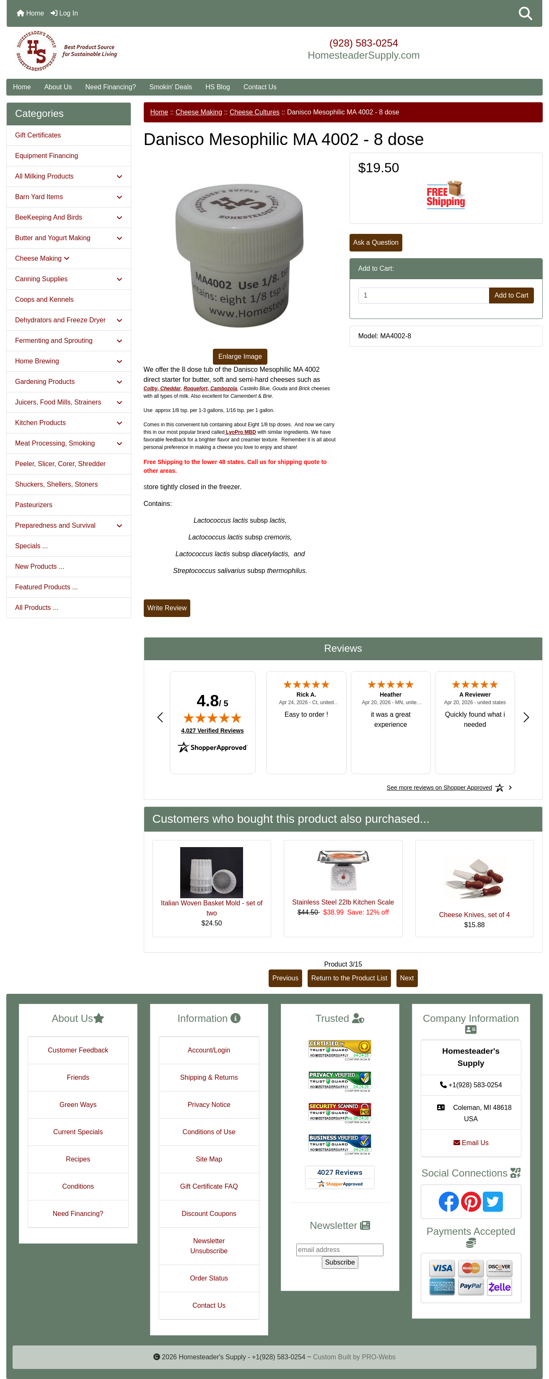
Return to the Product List (349, 978)
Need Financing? (110, 87)
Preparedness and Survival (68, 525)
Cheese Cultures (255, 112)
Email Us (471, 1142)
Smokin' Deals (170, 87)
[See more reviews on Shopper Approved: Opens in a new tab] (439, 787)
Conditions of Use (209, 1131)
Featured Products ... (46, 587)
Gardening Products (68, 381)
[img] (212, 717)
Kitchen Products (68, 422)
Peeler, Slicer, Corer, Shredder (60, 463)
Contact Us (260, 87)
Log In (64, 13)
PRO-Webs (379, 1357)
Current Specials (78, 1131)
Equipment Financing (46, 155)
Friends (78, 1077)
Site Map (209, 1159)
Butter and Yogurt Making (68, 237)
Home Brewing (68, 361)
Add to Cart (511, 295)
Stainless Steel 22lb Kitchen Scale (343, 902)
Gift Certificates (38, 135)
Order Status (209, 1278)
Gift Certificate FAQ (209, 1186)
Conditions (78, 1186)
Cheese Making (199, 112)
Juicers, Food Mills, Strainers (68, 402)
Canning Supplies (68, 279)
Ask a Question (376, 242)
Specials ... (31, 546)
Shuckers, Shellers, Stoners (56, 484)
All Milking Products (68, 176)
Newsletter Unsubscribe (209, 1246)
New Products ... (39, 566)
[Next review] (526, 717)
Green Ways (78, 1104)
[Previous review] (160, 717)
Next (407, 978)
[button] (525, 13)
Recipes (78, 1159)
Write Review (167, 608)
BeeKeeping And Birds (68, 217)
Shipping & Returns (209, 1077)
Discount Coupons (208, 1213)
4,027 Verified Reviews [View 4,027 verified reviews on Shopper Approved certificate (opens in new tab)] (212, 730)
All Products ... (36, 607)
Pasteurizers (33, 504)
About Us (58, 87)
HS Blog (217, 87)
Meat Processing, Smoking (68, 443)
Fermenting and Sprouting (68, 340)
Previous (285, 978)
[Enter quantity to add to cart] (423, 295)
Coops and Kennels (44, 299)
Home (30, 13)
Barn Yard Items (68, 196)
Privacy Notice (209, 1104)
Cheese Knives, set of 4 (474, 914)
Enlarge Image (240, 356)
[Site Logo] (96, 51)
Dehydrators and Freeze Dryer (68, 320)
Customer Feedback (78, 1050)
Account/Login (209, 1050)
